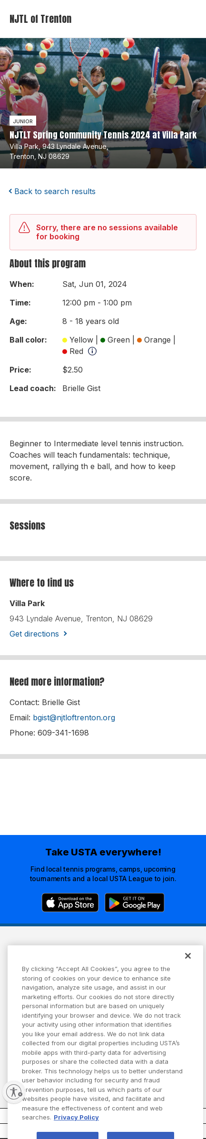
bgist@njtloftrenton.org (74, 717)
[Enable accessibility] (13, 1091)
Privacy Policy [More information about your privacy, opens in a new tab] (76, 1126)
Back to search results (55, 191)
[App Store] (70, 902)
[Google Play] (135, 902)
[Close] (187, 964)
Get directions (34, 633)
